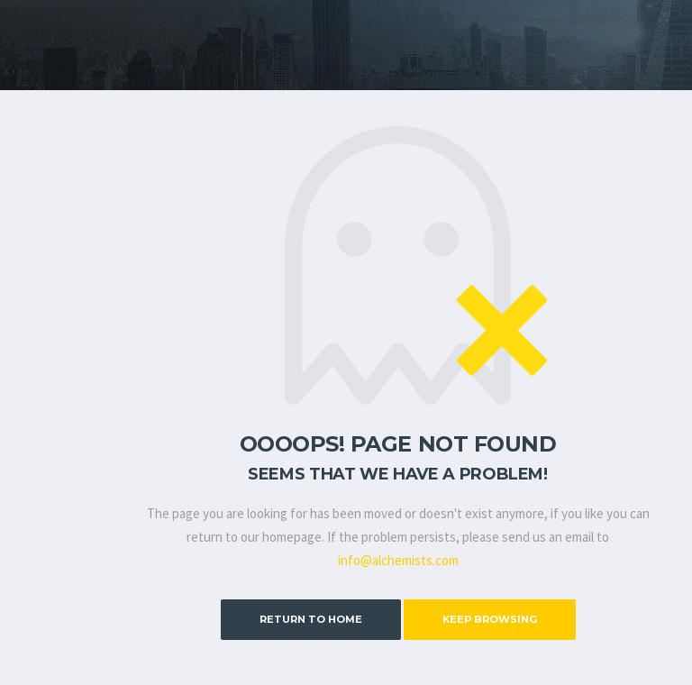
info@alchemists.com (398, 560)
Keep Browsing (489, 619)
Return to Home (311, 619)
